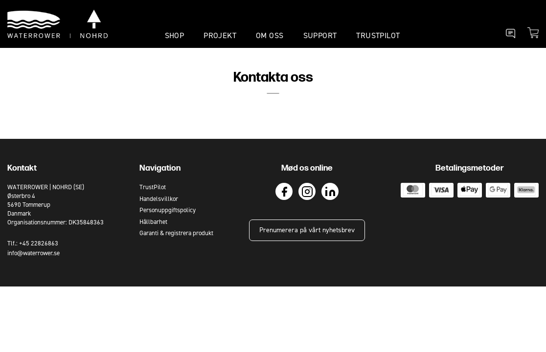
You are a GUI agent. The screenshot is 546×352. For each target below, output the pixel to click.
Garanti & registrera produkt (176, 233)
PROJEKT (220, 35)
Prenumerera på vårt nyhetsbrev (307, 230)
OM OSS (269, 35)
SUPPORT (320, 35)
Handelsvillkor (158, 199)
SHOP (174, 35)
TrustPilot (378, 35)
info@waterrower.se (33, 253)
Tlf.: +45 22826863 (32, 243)
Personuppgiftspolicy (167, 210)
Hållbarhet (153, 222)
